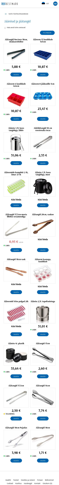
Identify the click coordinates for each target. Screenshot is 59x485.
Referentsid (49, 480)
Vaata (16, 75)
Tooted (16, 480)
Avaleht (8, 480)
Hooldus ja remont (28, 480)
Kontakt (37, 483)
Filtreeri (47, 33)
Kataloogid (28, 483)
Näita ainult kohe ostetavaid (16, 27)
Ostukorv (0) (47, 483)
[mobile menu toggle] (55, 4)
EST (45, 3)
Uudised (10, 483)
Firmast (40, 480)
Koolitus (18, 483)
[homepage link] (10, 3)
